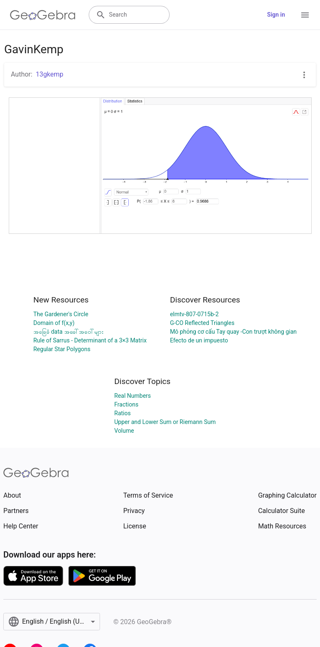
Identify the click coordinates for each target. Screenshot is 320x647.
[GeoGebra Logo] (42, 15)
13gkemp (49, 74)
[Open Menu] (305, 15)
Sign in (276, 14)
